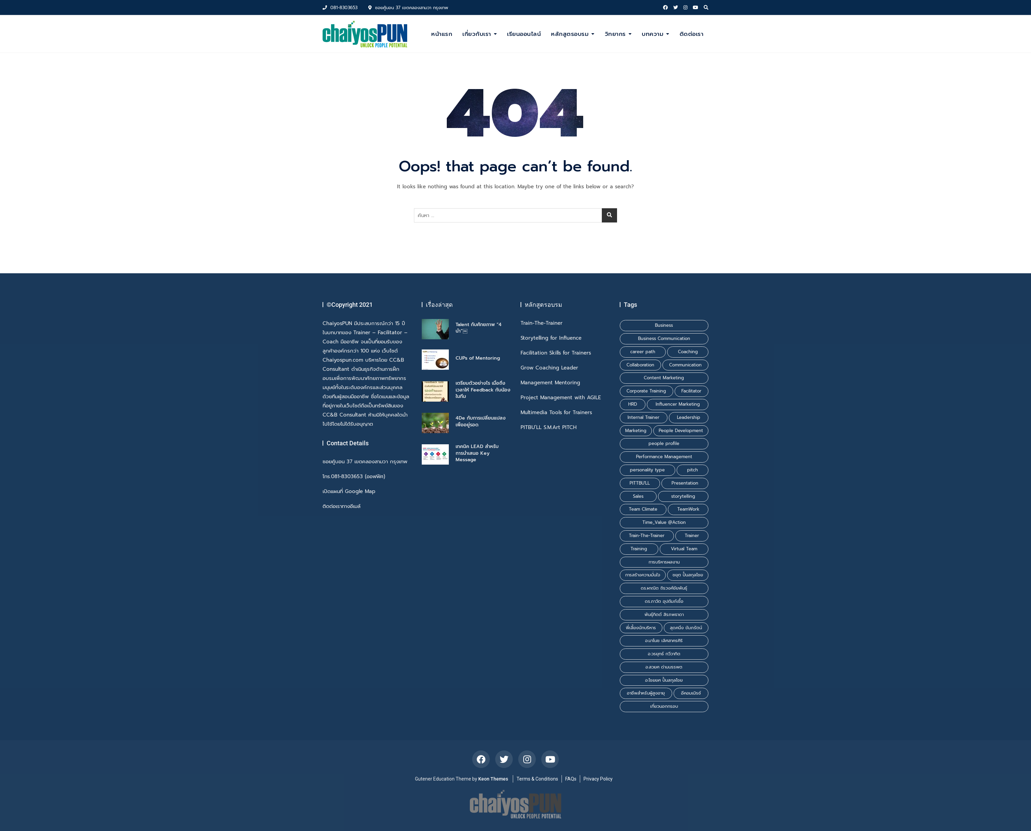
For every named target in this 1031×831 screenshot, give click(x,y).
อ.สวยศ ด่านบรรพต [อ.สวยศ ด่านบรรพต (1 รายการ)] (663, 667)
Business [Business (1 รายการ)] (664, 325)
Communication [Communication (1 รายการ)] (685, 365)
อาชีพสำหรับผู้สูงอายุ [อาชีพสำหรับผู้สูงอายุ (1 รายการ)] (646, 693)
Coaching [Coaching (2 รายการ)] (688, 351)
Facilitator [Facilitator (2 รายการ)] (691, 391)
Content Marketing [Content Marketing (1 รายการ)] (664, 378)
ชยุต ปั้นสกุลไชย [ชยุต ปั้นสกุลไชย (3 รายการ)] (688, 575)
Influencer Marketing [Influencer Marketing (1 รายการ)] (678, 404)
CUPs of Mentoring (478, 358)
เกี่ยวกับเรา (476, 33)
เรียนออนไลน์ (524, 33)
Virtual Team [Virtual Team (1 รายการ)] (684, 549)
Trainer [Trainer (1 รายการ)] (692, 535)
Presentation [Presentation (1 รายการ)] (685, 483)
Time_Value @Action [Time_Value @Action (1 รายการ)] (664, 522)
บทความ (652, 33)
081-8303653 (340, 7)
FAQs (570, 779)
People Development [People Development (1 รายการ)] (681, 430)
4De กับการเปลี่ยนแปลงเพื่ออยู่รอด (481, 421)
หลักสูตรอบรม (570, 33)
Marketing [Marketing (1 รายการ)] (635, 430)
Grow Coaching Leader (549, 367)
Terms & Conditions (537, 779)
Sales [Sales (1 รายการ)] (638, 496)
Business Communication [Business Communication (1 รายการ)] (664, 338)
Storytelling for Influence (551, 338)
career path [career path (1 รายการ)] (642, 351)
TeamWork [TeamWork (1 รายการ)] (688, 509)
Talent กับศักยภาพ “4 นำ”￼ (479, 328)
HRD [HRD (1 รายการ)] (632, 404)
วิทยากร (615, 33)
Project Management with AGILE (561, 397)
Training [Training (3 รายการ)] (639, 549)
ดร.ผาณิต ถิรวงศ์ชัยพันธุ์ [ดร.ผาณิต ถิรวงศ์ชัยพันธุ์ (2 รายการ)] (664, 588)
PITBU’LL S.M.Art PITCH (548, 427)
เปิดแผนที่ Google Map (349, 491)
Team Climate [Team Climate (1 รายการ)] (643, 509)
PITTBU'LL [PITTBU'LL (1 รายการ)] (640, 483)
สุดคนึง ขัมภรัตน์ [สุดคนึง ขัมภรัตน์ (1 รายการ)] (686, 627)
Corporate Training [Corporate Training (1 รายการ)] (646, 391)
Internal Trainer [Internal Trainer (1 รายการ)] (643, 417)
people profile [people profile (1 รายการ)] (664, 443)
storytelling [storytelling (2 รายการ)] (683, 496)
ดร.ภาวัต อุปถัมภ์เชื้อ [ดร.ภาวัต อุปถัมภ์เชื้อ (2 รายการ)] (664, 601)
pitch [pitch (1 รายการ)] (692, 470)
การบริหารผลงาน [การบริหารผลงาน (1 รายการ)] (664, 562)
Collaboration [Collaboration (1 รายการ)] (640, 365)
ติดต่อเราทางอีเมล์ (341, 506)
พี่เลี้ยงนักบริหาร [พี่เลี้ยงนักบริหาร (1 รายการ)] (641, 627)
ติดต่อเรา (692, 33)
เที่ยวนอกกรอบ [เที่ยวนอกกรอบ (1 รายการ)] (664, 706)
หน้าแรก (441, 33)
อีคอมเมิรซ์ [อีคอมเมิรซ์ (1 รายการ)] (691, 693)
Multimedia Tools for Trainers (556, 412)
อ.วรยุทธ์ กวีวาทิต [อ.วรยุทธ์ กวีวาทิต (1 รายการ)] (664, 654)
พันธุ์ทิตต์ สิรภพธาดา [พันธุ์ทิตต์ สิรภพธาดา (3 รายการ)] (664, 614)
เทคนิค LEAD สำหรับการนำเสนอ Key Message (477, 453)
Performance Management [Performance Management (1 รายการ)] (664, 456)
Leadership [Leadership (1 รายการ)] (688, 417)
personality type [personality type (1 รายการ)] (647, 470)
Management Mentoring (550, 382)
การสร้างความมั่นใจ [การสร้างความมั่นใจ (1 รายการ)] (642, 575)
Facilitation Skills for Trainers (556, 353)
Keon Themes (493, 779)
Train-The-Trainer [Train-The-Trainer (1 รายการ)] (646, 535)
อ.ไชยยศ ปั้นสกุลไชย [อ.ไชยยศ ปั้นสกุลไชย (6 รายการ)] (664, 680)
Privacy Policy (598, 779)
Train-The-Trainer (542, 323)
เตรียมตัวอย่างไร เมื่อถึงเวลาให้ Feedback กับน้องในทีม (483, 390)
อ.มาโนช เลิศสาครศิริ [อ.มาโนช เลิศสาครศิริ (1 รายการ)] (664, 640)
